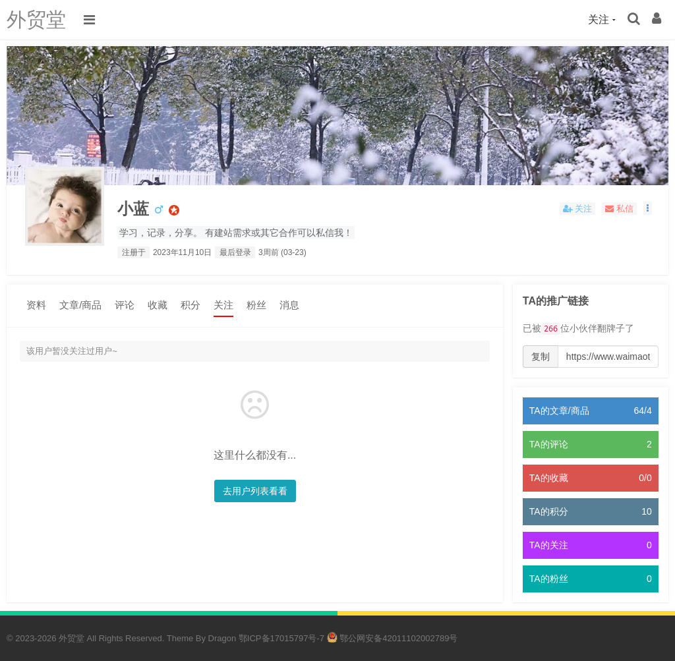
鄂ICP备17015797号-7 (281, 638)
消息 (289, 304)
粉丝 (256, 304)
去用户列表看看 (255, 491)
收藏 (157, 304)
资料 (36, 304)
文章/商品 (80, 304)
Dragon (222, 638)
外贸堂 (36, 19)
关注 (223, 304)
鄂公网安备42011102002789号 (392, 638)
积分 (190, 304)
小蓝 (133, 208)
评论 (124, 304)
